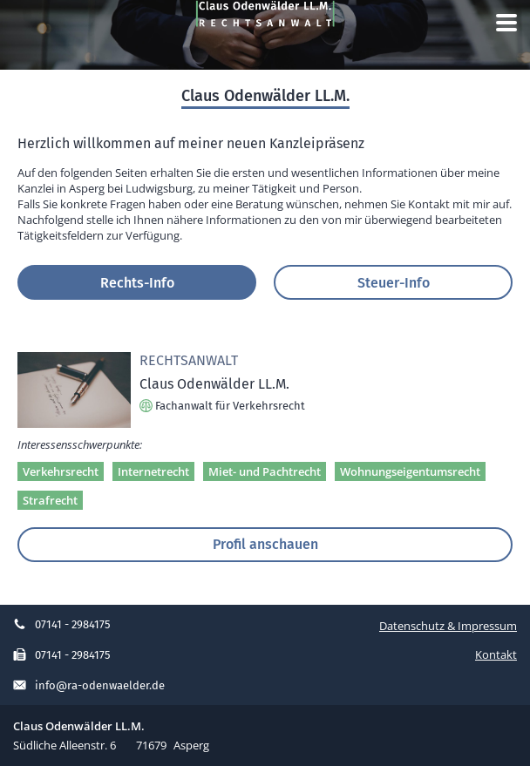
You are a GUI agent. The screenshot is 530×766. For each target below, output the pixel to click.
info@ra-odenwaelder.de (89, 685)
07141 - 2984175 (62, 624)
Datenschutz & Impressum (448, 626)
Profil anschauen (265, 543)
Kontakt (496, 654)
